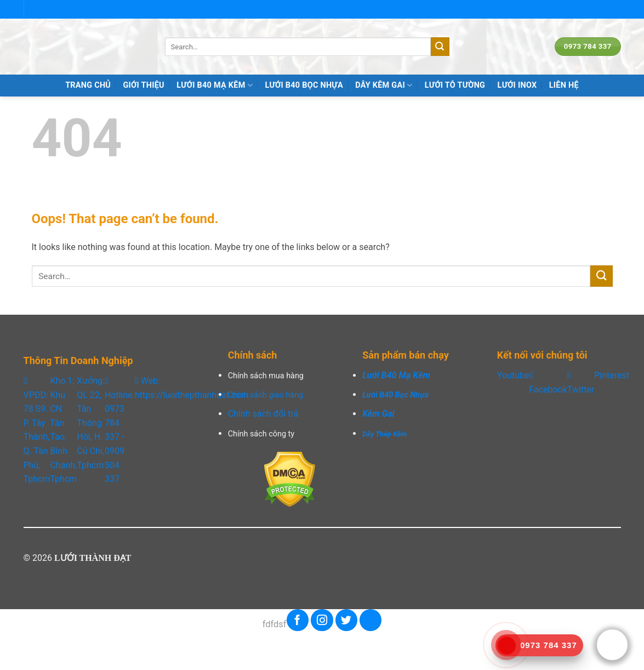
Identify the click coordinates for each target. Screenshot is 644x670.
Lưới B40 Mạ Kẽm (396, 375)
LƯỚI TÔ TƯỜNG (455, 85)
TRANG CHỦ (88, 85)
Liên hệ (564, 85)
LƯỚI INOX (517, 85)
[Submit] (440, 46)
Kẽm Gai (378, 413)
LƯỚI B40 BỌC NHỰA (304, 85)
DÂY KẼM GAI (383, 85)
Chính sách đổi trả (263, 413)
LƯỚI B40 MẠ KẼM (214, 85)
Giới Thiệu (143, 85)
